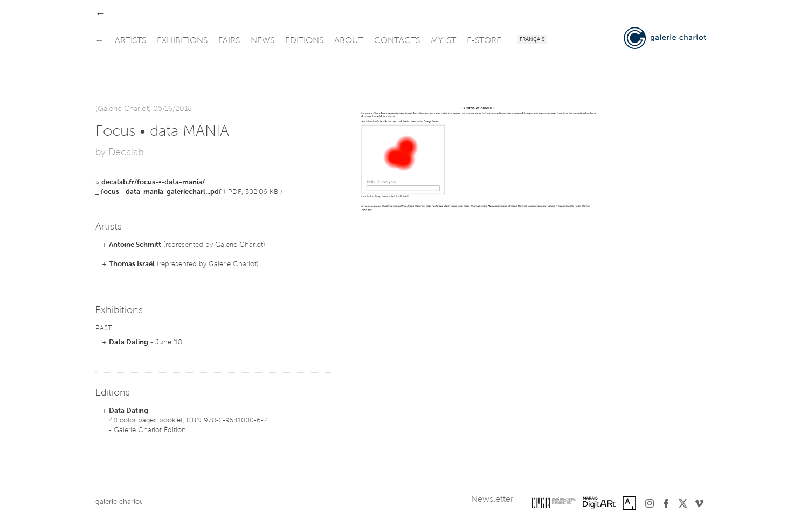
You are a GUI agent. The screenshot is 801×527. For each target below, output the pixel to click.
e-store (484, 41)
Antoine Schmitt (135, 244)
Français (532, 40)
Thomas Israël (132, 264)
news (262, 41)
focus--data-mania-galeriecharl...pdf (161, 192)
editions (304, 41)
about (348, 41)
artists (130, 41)
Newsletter (492, 499)
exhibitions (182, 41)
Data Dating (128, 342)
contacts (397, 41)
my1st (443, 41)
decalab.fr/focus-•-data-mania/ (153, 182)
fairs (229, 41)
